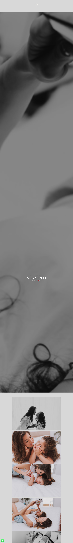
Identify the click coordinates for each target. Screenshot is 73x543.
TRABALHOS (32, 10)
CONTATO (47, 10)
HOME (24, 10)
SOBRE (40, 10)
